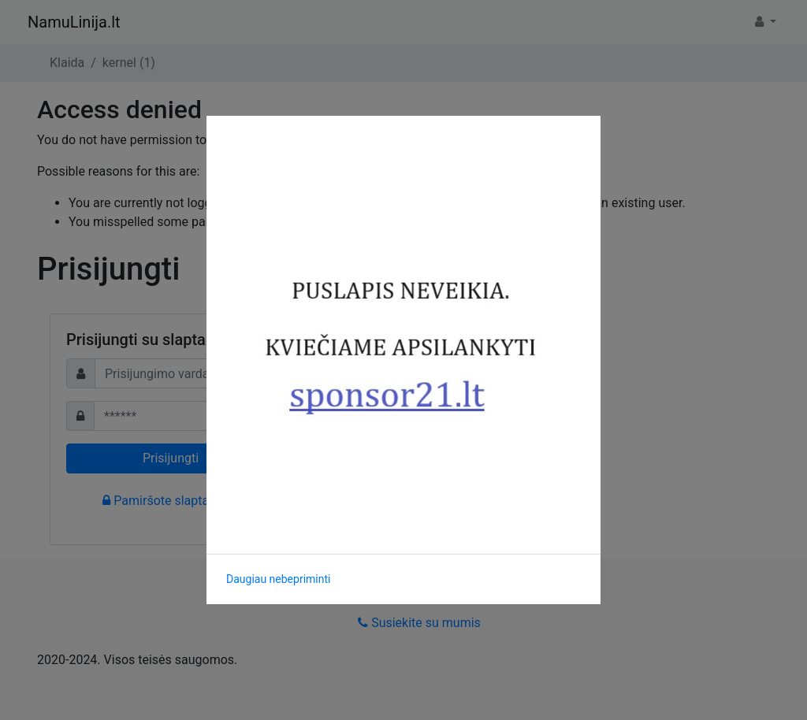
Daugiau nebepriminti (278, 579)
